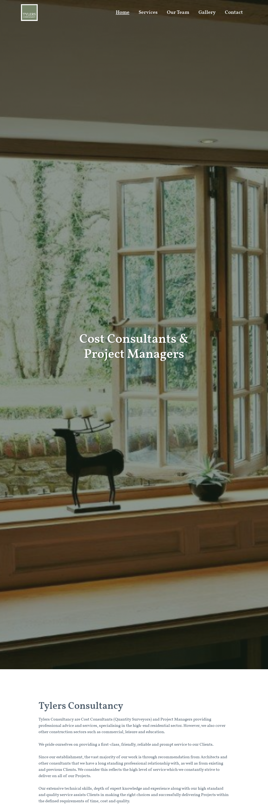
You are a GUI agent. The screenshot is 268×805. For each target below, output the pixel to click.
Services (148, 12)
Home (122, 12)
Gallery (207, 12)
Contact (234, 12)
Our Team (178, 12)
